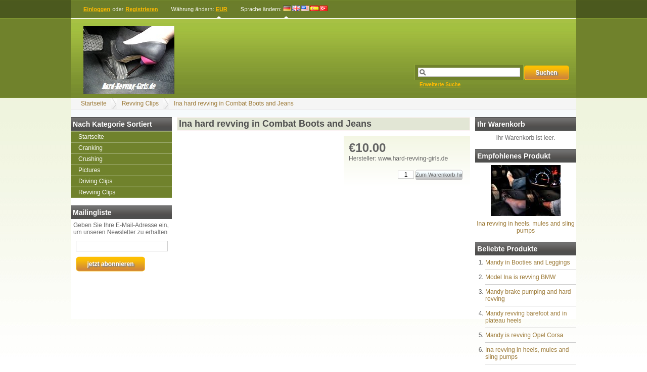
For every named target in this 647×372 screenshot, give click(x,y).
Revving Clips (140, 103)
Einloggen (96, 9)
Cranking (90, 147)
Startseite (94, 103)
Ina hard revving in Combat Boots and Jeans (234, 103)
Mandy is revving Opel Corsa (524, 335)
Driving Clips (95, 181)
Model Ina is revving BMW (520, 277)
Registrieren (141, 9)
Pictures (89, 170)
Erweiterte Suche (440, 84)
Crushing (90, 159)
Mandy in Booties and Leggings (527, 262)
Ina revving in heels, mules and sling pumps (525, 227)
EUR (221, 9)
